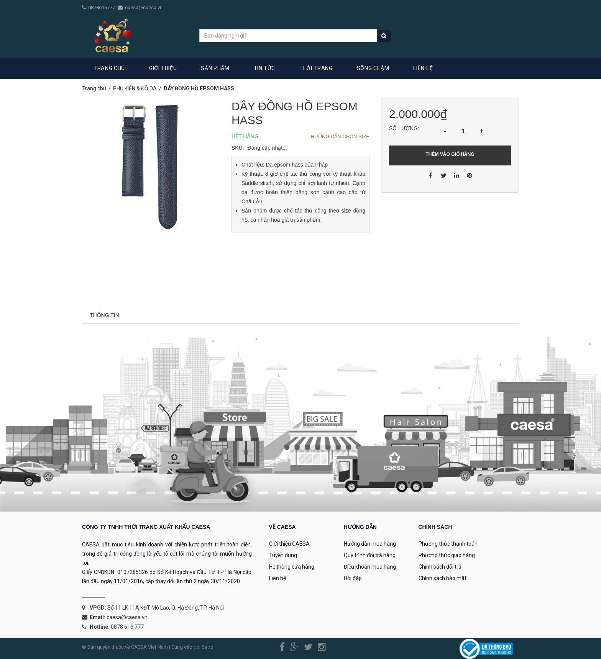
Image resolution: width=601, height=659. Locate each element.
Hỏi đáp (353, 578)
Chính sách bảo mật (442, 578)
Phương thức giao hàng (447, 555)
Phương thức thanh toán (448, 544)
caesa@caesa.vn (144, 7)
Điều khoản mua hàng (370, 567)
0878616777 (102, 7)
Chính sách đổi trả (440, 567)
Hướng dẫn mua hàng (370, 544)
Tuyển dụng (283, 555)
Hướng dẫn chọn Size (339, 136)
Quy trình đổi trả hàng (370, 555)
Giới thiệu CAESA (289, 544)
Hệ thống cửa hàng (291, 567)
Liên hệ (277, 578)
